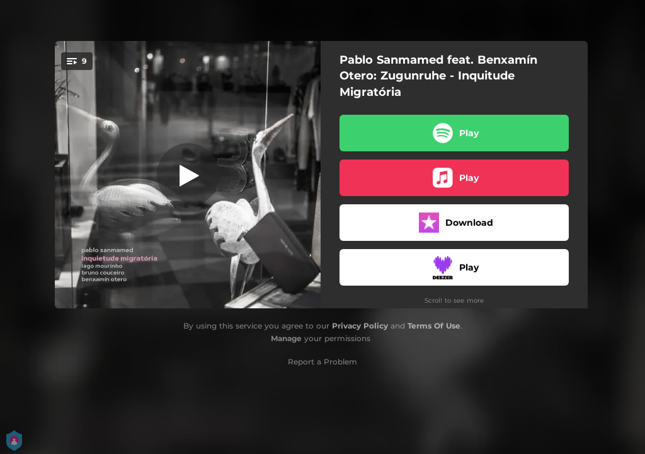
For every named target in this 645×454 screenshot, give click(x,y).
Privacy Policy (360, 325)
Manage (286, 338)
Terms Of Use (434, 325)
